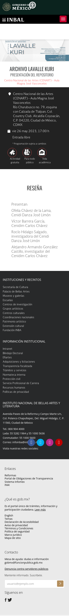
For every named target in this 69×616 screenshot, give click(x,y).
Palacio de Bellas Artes (16, 291)
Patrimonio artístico (14, 321)
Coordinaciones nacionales (18, 317)
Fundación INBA (12, 330)
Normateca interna (14, 375)
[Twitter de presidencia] (10, 599)
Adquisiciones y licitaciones (19, 362)
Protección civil (11, 379)
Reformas (10, 475)
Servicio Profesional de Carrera (21, 383)
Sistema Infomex (15, 481)
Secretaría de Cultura (15, 287)
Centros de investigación (17, 304)
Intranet (7, 349)
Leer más (40, 509)
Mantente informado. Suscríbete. (24, 575)
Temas (9, 518)
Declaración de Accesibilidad (22, 522)
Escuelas (8, 300)
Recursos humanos (14, 387)
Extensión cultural (13, 326)
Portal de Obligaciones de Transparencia (29, 478)
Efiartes (7, 357)
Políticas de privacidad (16, 392)
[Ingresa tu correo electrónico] (34, 584)
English (9, 515)
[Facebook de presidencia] (6, 599)
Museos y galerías (13, 296)
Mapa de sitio (13, 538)
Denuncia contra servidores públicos (26, 569)
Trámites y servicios (14, 370)
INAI (7, 485)
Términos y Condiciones (19, 528)
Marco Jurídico (13, 534)
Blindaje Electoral (13, 353)
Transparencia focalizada (17, 366)
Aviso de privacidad (16, 525)
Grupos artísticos (13, 309)
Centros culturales (14, 313)
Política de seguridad (17, 531)
